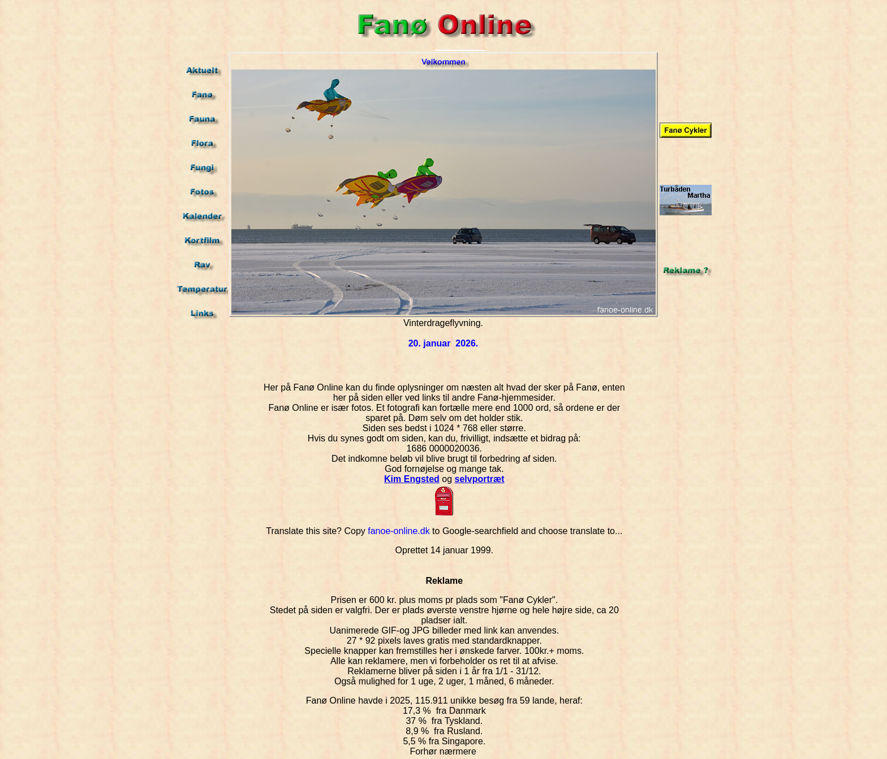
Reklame (444, 580)
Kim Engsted (412, 479)
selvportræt (480, 479)
